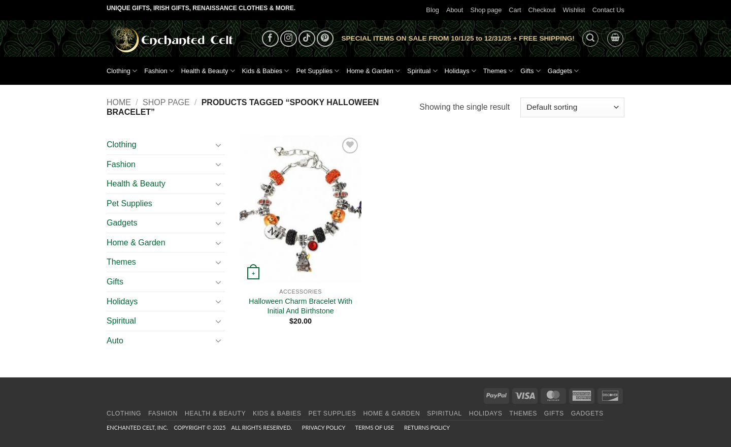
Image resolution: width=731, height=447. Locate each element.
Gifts (530, 71)
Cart (515, 10)
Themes (498, 71)
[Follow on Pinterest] (325, 38)
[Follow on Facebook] (270, 38)
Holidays (460, 71)
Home (119, 102)
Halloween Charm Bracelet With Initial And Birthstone (300, 306)
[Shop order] (572, 107)
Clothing (122, 71)
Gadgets (563, 71)
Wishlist (574, 10)
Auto (115, 340)
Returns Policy (427, 427)
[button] (590, 38)
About (454, 10)
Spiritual (422, 71)
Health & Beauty (208, 71)
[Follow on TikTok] (306, 38)
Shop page (486, 10)
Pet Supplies (317, 71)
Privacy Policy (323, 427)
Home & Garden (373, 71)
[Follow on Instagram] (288, 38)
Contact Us (608, 10)
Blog (432, 10)
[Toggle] (219, 145)
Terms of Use (374, 427)
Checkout (542, 10)
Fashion (159, 71)
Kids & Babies (265, 71)
